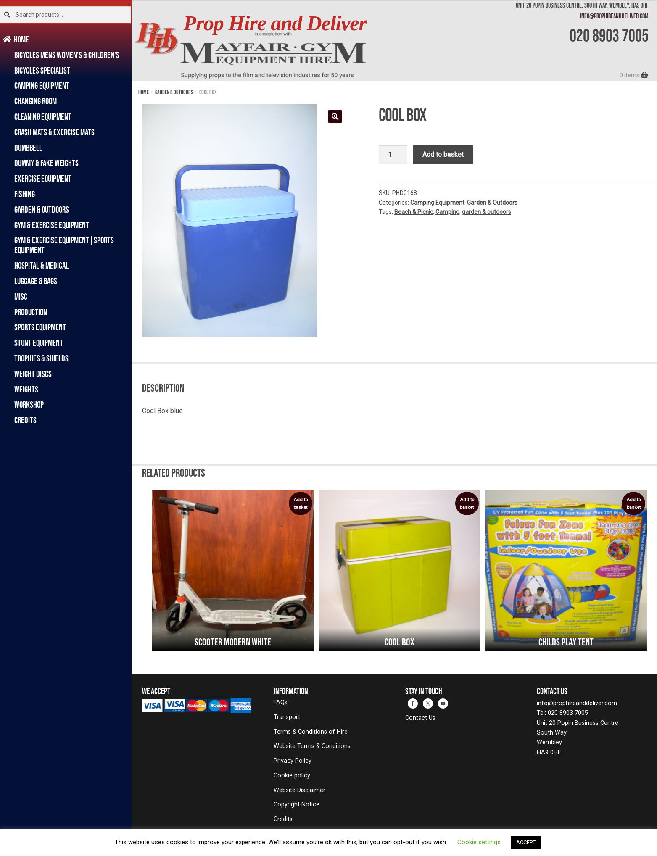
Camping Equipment (41, 85)
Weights (26, 389)
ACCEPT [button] (526, 842)
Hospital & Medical (41, 265)
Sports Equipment (40, 327)
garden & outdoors (486, 211)
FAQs (281, 702)
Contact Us (420, 718)
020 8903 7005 (609, 35)
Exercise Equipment (42, 178)
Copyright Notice (296, 804)
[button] (335, 116)
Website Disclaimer (299, 790)
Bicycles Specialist (42, 70)
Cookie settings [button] (479, 842)
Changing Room (35, 101)
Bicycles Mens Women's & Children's (66, 55)
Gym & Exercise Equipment (51, 225)
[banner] (394, 40)
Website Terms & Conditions (312, 746)
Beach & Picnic (413, 211)
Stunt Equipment (38, 343)
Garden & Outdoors (41, 209)
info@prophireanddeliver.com (614, 16)
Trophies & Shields (41, 358)
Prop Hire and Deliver (275, 23)
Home (21, 39)
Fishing (24, 194)
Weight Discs (33, 374)
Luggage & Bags (35, 281)
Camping (447, 211)
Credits (25, 420)
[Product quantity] (393, 155)
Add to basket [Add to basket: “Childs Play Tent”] (633, 503)
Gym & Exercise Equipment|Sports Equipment (64, 245)
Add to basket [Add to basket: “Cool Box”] (467, 503)
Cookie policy (292, 775)
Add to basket (443, 154)
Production (30, 312)
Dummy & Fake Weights (46, 163)
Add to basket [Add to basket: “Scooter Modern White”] (300, 503)
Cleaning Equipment (42, 116)
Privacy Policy (292, 760)
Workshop (29, 404)
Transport (287, 717)
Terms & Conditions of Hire (311, 731)
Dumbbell (28, 148)
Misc (20, 296)
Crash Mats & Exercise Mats (54, 132)
